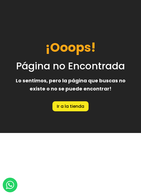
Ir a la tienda (70, 106)
